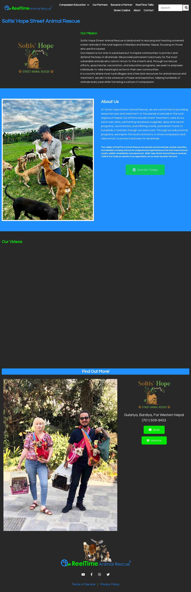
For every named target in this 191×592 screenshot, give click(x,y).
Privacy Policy (109, 584)
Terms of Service (83, 584)
